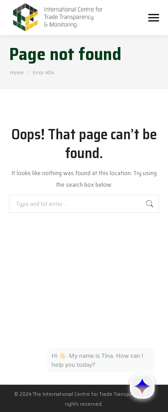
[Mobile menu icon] (153, 18)
